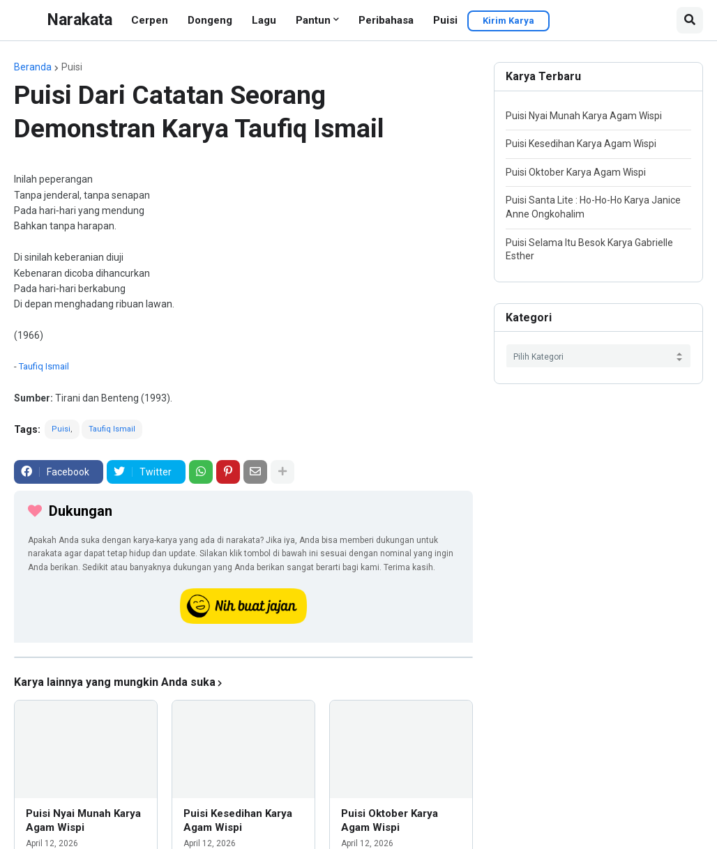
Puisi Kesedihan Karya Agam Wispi (237, 820)
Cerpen (149, 20)
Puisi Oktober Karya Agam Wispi (389, 820)
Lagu (264, 20)
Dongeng (210, 20)
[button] (690, 20)
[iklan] (243, 657)
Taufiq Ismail (44, 366)
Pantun (313, 20)
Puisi (445, 20)
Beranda (33, 67)
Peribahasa (386, 20)
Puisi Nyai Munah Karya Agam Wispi (83, 820)
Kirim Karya (508, 20)
